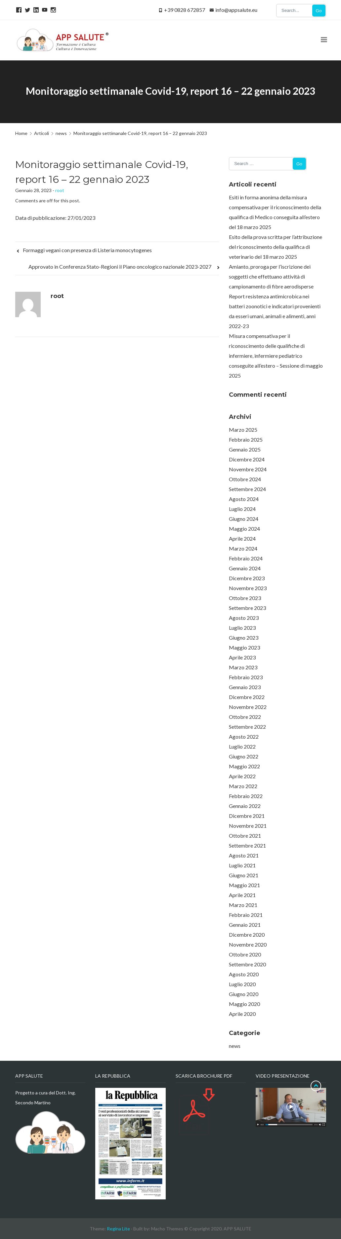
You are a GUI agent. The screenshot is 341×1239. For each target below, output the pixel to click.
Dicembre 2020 (247, 934)
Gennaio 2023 (245, 687)
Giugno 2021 (243, 875)
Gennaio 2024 (245, 568)
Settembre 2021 (247, 845)
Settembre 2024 (247, 489)
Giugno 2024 (243, 519)
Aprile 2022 (242, 776)
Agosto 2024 (244, 499)
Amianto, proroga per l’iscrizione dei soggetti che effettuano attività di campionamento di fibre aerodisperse (271, 276)
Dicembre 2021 (247, 816)
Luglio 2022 (242, 746)
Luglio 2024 (242, 509)
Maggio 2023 (244, 647)
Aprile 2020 (242, 1014)
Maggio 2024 (244, 528)
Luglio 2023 (242, 627)
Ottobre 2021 (245, 835)
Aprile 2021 (242, 895)
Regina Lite (118, 1228)
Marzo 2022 (243, 786)
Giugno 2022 (243, 756)
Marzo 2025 (243, 429)
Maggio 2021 (244, 885)
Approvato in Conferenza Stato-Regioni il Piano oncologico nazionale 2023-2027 (123, 266)
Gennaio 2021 (245, 924)
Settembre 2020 (247, 964)
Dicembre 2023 (247, 578)
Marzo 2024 (243, 548)
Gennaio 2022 (245, 806)
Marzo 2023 (243, 667)
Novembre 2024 (248, 469)
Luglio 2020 (242, 984)
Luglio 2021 (242, 865)
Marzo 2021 (243, 905)
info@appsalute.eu (236, 10)
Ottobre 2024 (245, 479)
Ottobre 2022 (245, 717)
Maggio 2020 (244, 1004)
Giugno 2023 (243, 637)
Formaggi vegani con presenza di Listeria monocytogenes (84, 250)
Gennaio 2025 (245, 449)
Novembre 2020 (248, 944)
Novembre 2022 (248, 707)
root (59, 190)
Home (21, 133)
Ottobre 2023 (245, 598)
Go (319, 10)
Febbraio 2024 (246, 558)
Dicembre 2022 (247, 697)
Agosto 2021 (244, 855)
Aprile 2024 (242, 538)
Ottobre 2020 (245, 954)
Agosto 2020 (244, 974)
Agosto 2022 (244, 736)
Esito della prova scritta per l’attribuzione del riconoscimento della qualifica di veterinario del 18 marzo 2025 (275, 247)
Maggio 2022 (244, 766)
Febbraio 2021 (246, 915)
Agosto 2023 (244, 618)
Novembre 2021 (248, 825)
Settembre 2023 (247, 608)
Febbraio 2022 (246, 796)
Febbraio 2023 (246, 677)
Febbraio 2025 (246, 439)
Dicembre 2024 (247, 459)
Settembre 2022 (247, 726)
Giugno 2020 (243, 994)
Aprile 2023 (242, 657)
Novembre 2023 (248, 588)
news (234, 1046)
